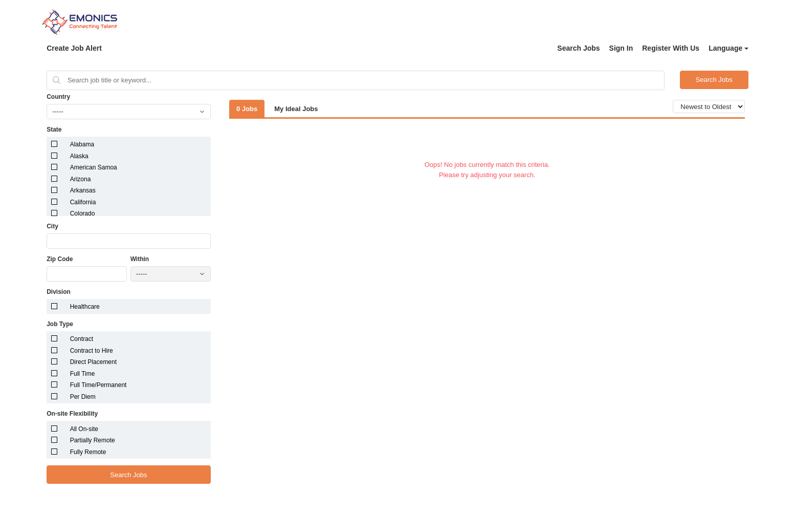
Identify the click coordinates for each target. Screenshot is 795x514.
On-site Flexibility (72, 413)
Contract (81, 338)
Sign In (621, 48)
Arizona (80, 179)
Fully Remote (88, 452)
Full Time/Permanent (98, 385)
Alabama (82, 144)
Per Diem (83, 396)
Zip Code (60, 259)
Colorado (82, 213)
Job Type (60, 324)
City (52, 226)
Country (58, 96)
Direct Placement (93, 362)
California (83, 202)
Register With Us (670, 48)
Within (139, 259)
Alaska (79, 156)
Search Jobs (578, 48)
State (54, 129)
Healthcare (85, 306)
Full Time (82, 373)
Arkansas (83, 190)
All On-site (84, 429)
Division (59, 291)
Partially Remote (92, 440)
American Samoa (93, 167)
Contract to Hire (91, 350)
